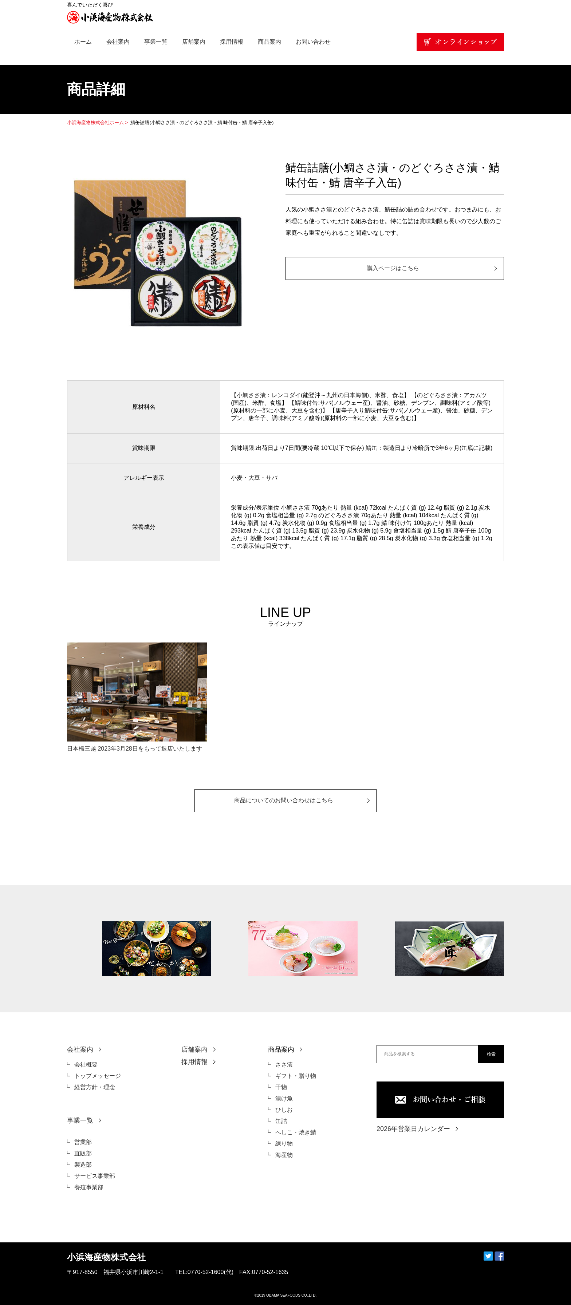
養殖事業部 (88, 1187)
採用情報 (231, 42)
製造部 (83, 1165)
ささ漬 (284, 1064)
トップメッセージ (97, 1076)
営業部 (83, 1142)
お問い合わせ (313, 42)
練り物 (284, 1143)
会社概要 (86, 1064)
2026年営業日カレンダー (413, 1128)
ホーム (83, 42)
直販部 (83, 1153)
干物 (281, 1087)
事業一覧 (156, 42)
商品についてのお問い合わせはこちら (283, 800)
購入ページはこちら (393, 268)
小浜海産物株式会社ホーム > (98, 122)
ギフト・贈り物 (295, 1076)
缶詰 (281, 1121)
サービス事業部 (94, 1176)
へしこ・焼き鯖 (295, 1132)
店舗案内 (193, 42)
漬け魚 (284, 1098)
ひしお (284, 1110)
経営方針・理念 (94, 1087)
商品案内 (269, 42)
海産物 (284, 1155)
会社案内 (118, 42)
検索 (491, 1054)
